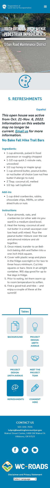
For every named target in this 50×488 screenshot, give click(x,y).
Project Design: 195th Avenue (15, 372)
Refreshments (15, 399)
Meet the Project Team (35, 372)
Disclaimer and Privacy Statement (25, 474)
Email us (21, 131)
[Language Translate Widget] (25, 479)
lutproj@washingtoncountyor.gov (25, 430)
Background (15, 337)
